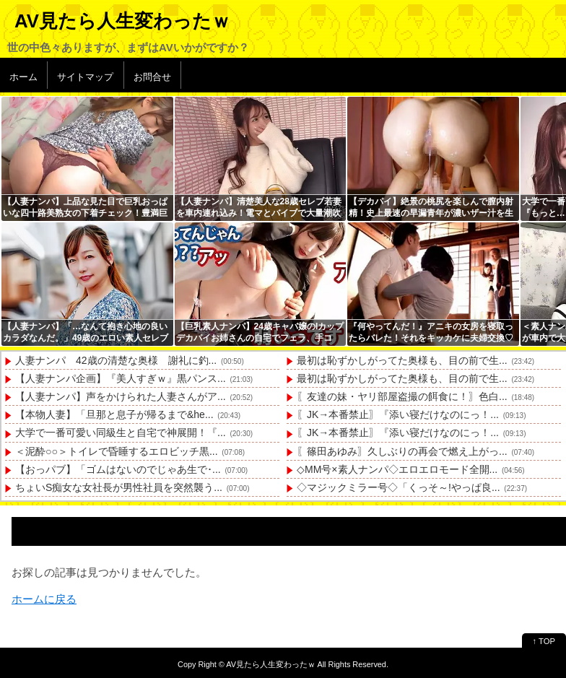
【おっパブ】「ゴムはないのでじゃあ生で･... (118, 469)
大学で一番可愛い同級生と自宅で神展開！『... (120, 432)
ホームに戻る (44, 599)
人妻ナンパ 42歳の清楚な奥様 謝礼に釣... (116, 360)
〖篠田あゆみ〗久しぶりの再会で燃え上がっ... (402, 451)
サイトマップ (85, 76)
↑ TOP (544, 641)
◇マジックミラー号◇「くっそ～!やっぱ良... (398, 487)
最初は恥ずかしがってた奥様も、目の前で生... (402, 360)
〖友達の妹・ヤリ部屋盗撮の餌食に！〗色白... (402, 396)
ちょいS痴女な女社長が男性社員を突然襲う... (118, 487)
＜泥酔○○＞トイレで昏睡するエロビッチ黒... (116, 451)
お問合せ (152, 76)
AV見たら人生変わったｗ (122, 21)
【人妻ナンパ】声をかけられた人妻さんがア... (120, 396)
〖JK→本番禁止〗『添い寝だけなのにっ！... (398, 414)
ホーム (23, 76)
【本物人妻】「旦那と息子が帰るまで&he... (114, 414)
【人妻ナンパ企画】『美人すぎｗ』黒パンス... (120, 378)
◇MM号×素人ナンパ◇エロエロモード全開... (397, 469)
